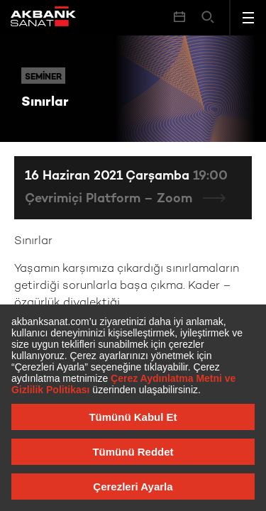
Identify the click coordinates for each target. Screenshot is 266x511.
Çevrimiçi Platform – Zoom (110, 199)
